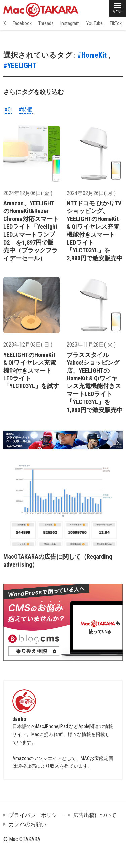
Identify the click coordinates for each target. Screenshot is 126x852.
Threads (46, 23)
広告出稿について (94, 815)
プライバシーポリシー (35, 815)
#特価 (26, 109)
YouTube (94, 23)
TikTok (116, 23)
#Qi (8, 109)
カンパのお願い (27, 824)
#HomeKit (92, 55)
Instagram (70, 23)
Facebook (22, 23)
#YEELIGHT (20, 65)
